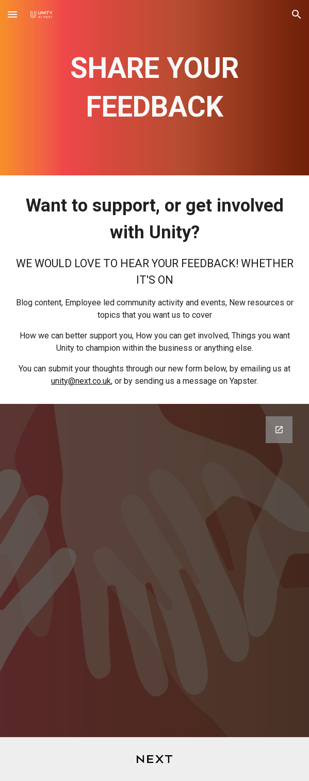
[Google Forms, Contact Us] (154, 570)
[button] (12, 14)
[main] (154, 88)
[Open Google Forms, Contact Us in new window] (279, 429)
